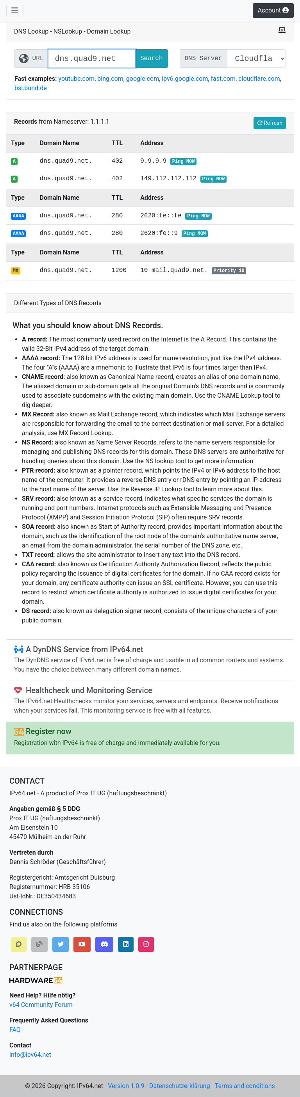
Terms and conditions (245, 1086)
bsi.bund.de (30, 88)
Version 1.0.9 (126, 1086)
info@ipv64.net (30, 1054)
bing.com (110, 78)
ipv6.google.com (185, 78)
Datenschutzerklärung (179, 1086)
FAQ (15, 1029)
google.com (142, 78)
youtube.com (76, 78)
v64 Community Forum (41, 1004)
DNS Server (203, 58)
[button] (19, 944)
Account (273, 10)
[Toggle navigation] (14, 10)
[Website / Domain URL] (91, 58)
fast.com (223, 78)
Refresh (269, 123)
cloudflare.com (259, 78)
